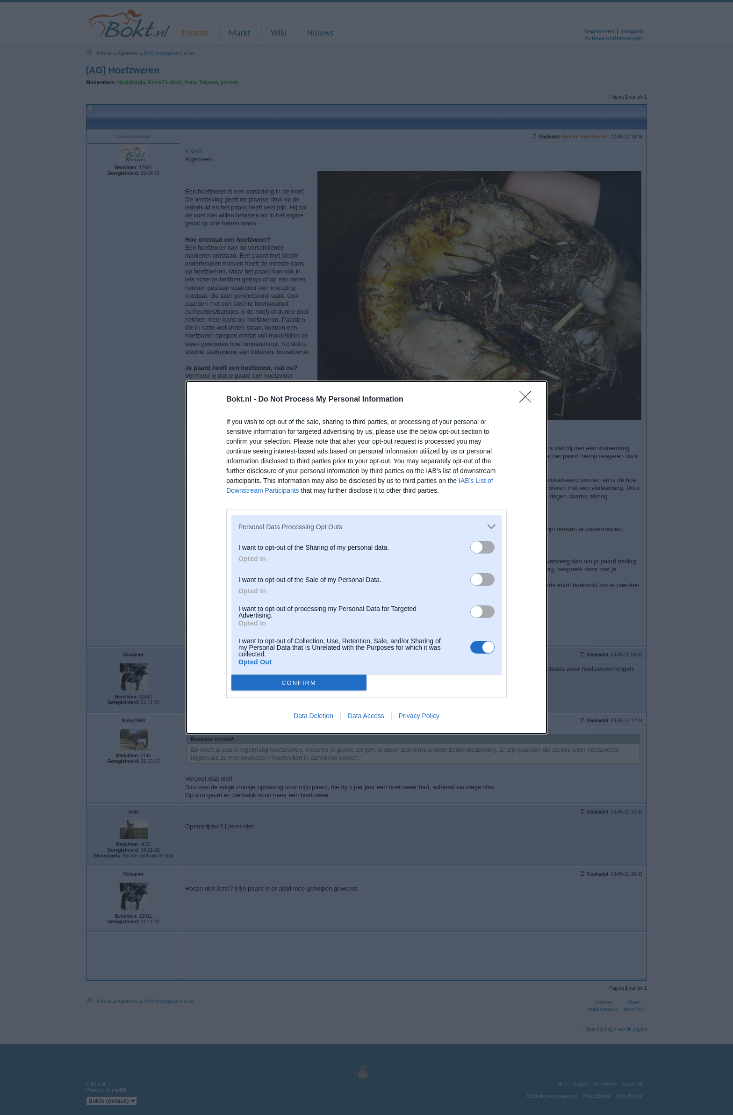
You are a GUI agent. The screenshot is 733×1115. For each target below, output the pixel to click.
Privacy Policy (419, 715)
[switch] (482, 547)
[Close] (528, 400)
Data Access (366, 715)
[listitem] (366, 527)
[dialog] (366, 557)
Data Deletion (313, 715)
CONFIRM (298, 682)
